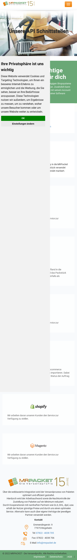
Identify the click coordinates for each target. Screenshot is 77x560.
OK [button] (23, 118)
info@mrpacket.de (46, 542)
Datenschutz (56, 556)
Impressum (39, 556)
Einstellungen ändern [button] (23, 123)
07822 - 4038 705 (45, 533)
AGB (69, 556)
